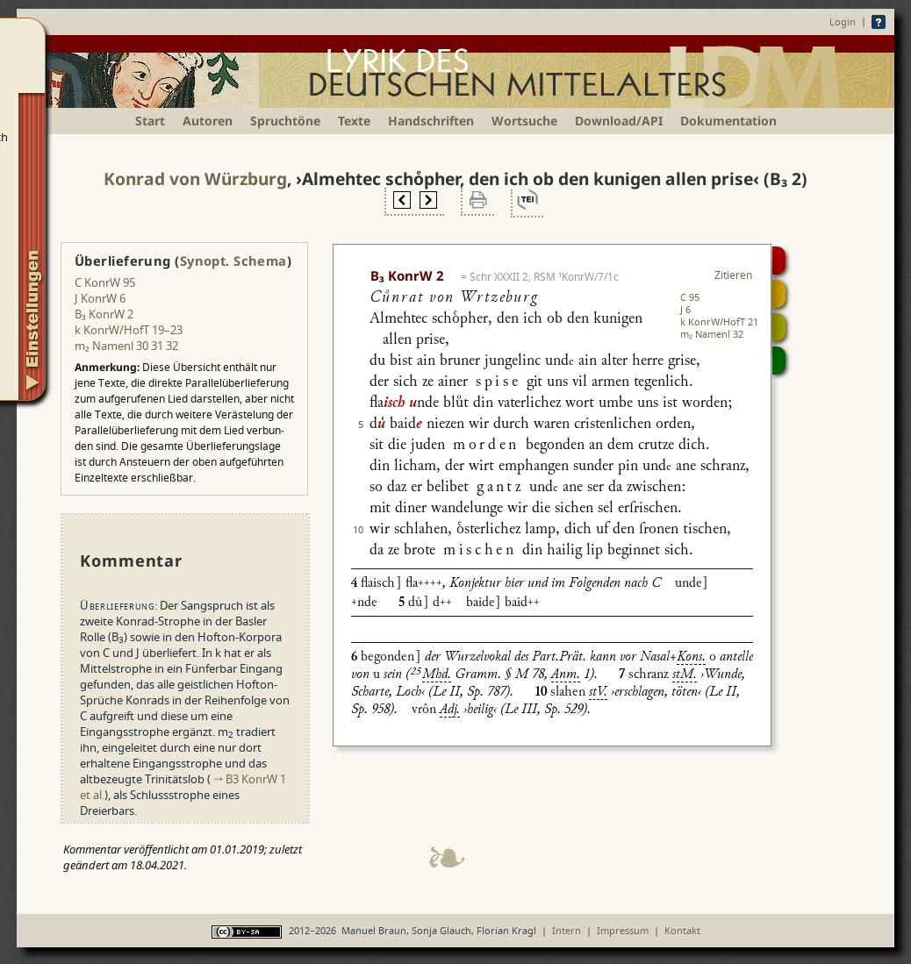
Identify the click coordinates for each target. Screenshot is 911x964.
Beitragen (778, 360)
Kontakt (682, 930)
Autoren (208, 120)
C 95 (689, 296)
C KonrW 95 (105, 282)
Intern (566, 930)
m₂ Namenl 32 (711, 333)
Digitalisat (778, 260)
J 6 (685, 309)
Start (150, 120)
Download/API (619, 120)
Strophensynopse (778, 294)
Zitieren (733, 275)
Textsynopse (778, 327)
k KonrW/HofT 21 (719, 321)
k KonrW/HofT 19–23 (129, 330)
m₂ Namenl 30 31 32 (126, 345)
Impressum (623, 930)
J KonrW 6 (100, 298)
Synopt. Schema (233, 260)
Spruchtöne (285, 120)
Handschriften (431, 120)
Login (842, 21)
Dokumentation (728, 120)
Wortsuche (524, 120)
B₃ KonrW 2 (104, 314)
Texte (354, 120)
